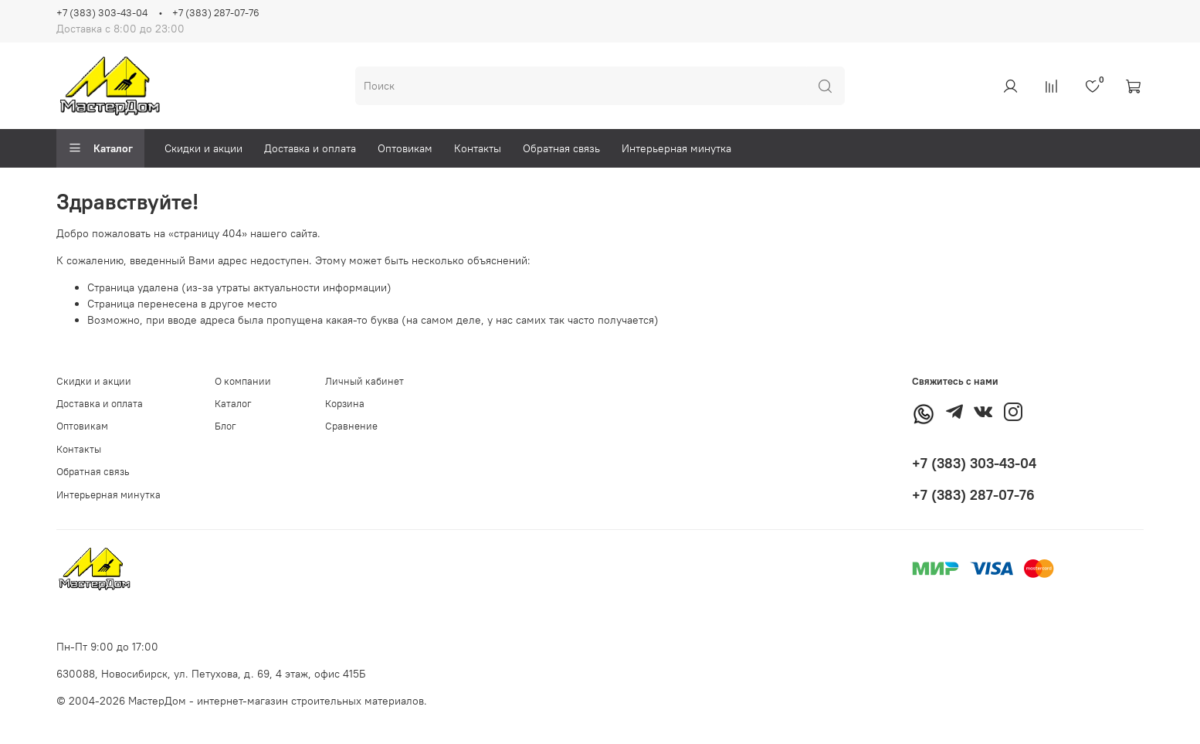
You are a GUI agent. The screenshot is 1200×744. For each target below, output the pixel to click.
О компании (243, 381)
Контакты (477, 148)
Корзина (344, 403)
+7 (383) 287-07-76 (215, 13)
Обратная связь (561, 148)
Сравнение (351, 426)
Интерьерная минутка (676, 148)
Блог (225, 426)
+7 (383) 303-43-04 (101, 13)
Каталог (100, 148)
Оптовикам (405, 148)
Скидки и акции (203, 148)
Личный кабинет (364, 381)
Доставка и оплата (310, 148)
